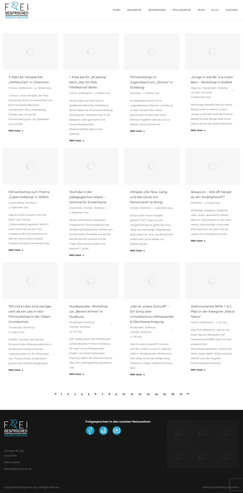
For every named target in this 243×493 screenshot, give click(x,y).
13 (148, 393)
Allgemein (196, 88)
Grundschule (15, 327)
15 (164, 393)
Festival (73, 93)
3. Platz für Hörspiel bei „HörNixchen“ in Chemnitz (29, 79)
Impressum (233, 487)
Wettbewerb (25, 88)
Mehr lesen (16, 130)
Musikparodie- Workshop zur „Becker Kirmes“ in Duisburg (88, 311)
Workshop (135, 93)
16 (172, 393)
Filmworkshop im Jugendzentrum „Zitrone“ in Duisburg (151, 82)
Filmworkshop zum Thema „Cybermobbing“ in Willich (29, 194)
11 (132, 393)
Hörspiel (13, 88)
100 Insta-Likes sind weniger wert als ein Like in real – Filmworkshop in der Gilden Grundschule (30, 314)
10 (123, 393)
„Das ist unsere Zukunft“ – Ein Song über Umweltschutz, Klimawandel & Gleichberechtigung (152, 314)
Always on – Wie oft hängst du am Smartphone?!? (211, 194)
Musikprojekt (209, 88)
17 (181, 393)
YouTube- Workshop (201, 92)
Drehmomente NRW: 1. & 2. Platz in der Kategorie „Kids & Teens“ (212, 311)
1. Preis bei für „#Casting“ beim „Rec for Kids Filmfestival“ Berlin (88, 82)
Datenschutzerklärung (214, 487)
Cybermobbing (16, 203)
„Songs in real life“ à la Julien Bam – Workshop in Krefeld (212, 79)
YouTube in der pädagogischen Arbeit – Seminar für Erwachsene (88, 197)
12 (140, 393)
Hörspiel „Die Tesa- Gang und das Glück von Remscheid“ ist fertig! (148, 197)
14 (156, 393)
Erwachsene (75, 208)
